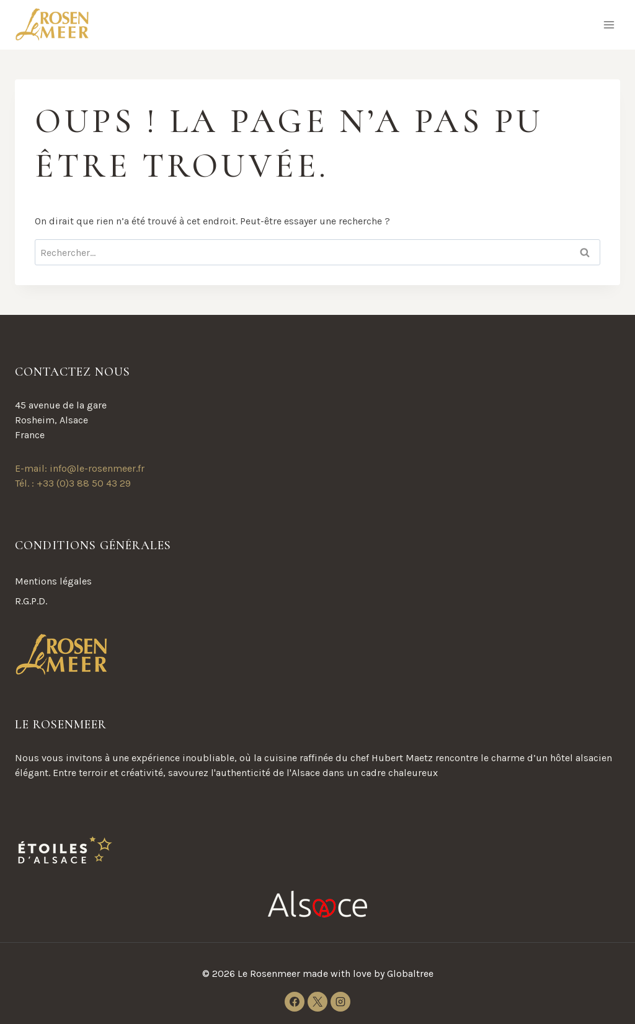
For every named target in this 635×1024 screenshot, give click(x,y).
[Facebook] (294, 1002)
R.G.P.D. (31, 601)
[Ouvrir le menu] (608, 24)
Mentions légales (53, 581)
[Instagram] (340, 1002)
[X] (317, 1002)
